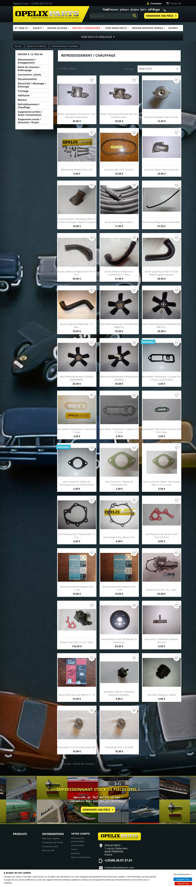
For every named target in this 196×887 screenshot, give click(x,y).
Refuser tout (183, 883)
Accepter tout (183, 879)
